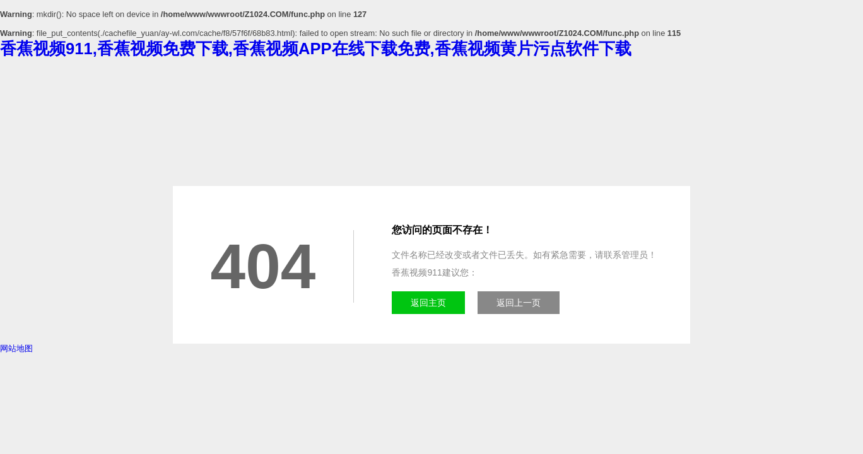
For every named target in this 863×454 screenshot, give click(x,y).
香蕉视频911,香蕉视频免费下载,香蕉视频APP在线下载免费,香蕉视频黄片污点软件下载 (315, 48)
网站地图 (16, 348)
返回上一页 (518, 303)
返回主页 (428, 303)
